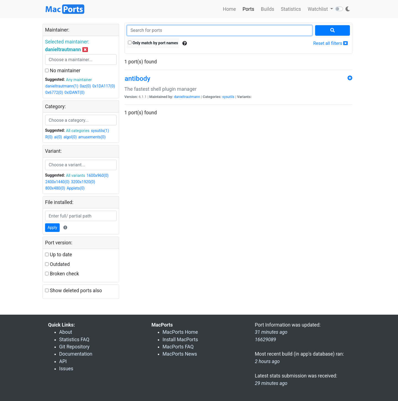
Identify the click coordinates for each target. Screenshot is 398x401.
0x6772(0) (54, 92)
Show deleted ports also (73, 290)
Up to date (58, 254)
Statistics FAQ (74, 339)
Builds (267, 9)
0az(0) (85, 86)
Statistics (291, 9)
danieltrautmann (187, 97)
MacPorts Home (180, 332)
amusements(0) (92, 137)
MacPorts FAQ (178, 347)
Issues (66, 368)
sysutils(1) (100, 130)
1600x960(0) (98, 175)
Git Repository (74, 347)
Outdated (57, 264)
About (65, 332)
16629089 (265, 339)
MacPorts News (180, 354)
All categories (78, 130)
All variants (75, 175)
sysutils (228, 97)
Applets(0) (76, 188)
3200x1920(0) (83, 182)
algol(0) (70, 137)
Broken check (62, 273)
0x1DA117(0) (103, 86)
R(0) (49, 137)
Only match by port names (153, 43)
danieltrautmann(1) (61, 86)
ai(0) (58, 137)
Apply (52, 227)
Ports (248, 9)
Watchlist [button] (318, 9)
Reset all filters (330, 43)
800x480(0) (55, 188)
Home (229, 9)
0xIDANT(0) (74, 92)
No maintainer (62, 70)
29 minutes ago (271, 383)
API (63, 361)
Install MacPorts (180, 339)
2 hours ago (267, 361)
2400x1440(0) (57, 182)
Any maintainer (79, 79)
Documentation (75, 354)
